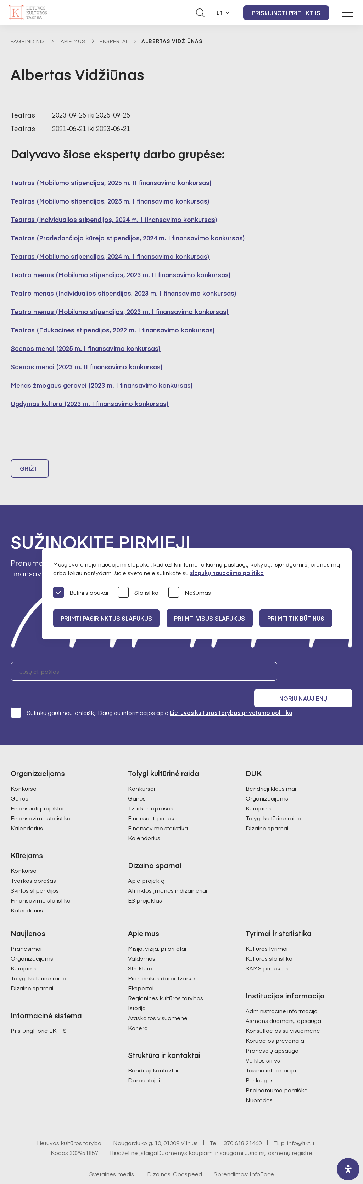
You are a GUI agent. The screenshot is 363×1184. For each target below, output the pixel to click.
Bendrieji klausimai (271, 772)
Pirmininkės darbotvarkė (161, 962)
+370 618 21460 (241, 1127)
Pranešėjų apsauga (272, 1034)
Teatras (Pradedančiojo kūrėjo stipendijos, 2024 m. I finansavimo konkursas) (128, 237)
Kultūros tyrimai (266, 932)
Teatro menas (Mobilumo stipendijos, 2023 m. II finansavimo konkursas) (121, 274)
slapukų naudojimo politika (227, 572)
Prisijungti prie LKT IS (286, 13)
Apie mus (73, 41)
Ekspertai (113, 41)
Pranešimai (26, 932)
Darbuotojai (144, 1064)
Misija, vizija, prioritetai (157, 932)
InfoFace (262, 1158)
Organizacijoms (267, 782)
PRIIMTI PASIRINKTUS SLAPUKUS (107, 618)
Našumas (189, 593)
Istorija (137, 992)
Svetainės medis (111, 1158)
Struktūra (140, 952)
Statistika (138, 593)
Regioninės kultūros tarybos (165, 982)
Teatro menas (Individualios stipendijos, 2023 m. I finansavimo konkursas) (123, 293)
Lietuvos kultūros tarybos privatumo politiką (231, 696)
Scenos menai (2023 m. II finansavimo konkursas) (87, 366)
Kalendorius (27, 812)
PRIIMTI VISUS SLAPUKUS (213, 618)
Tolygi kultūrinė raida (273, 802)
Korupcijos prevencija (275, 1024)
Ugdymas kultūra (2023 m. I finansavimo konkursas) (90, 403)
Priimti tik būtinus (302, 618)
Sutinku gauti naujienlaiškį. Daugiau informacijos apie (151, 696)
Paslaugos (260, 1064)
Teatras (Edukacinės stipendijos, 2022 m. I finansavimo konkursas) (113, 329)
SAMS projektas (267, 952)
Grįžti (30, 472)
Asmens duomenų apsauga (283, 1004)
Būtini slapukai (80, 593)
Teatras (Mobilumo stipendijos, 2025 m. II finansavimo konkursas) (111, 182)
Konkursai (24, 772)
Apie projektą (146, 864)
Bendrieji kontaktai (153, 1054)
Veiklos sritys (263, 1044)
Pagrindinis (28, 41)
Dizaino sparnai (267, 812)
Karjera (138, 1011)
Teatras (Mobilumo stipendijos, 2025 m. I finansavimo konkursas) (110, 201)
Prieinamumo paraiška (277, 1074)
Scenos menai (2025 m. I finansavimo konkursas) (86, 348)
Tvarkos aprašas (33, 864)
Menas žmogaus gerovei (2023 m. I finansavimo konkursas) (102, 385)
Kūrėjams (259, 792)
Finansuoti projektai (37, 792)
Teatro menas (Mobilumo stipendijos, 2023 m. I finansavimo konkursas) (120, 311)
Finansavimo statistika (41, 802)
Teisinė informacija (271, 1054)
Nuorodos (259, 1084)
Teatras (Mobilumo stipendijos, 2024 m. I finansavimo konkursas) (110, 256)
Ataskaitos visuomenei (158, 1002)
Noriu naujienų (318, 674)
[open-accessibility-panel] (348, 1169)
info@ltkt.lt (300, 1127)
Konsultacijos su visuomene (283, 1014)
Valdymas (141, 942)
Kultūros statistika (269, 942)
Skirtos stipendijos (35, 874)
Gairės (19, 782)
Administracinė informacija (282, 994)
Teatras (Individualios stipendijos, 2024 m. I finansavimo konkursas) (114, 219)
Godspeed (187, 1158)
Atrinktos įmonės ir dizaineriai (167, 874)
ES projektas (145, 884)
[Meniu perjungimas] (347, 12)
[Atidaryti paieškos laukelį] (200, 12)
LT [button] (220, 12)
